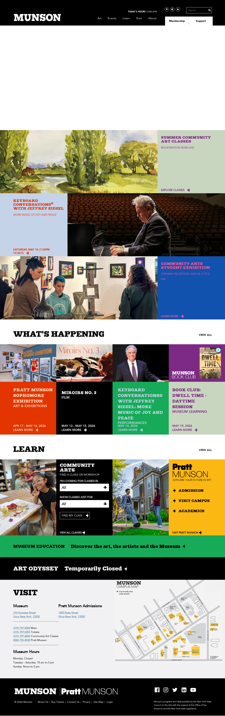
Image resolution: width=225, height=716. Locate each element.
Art (99, 18)
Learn (126, 18)
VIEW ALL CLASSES (71, 532)
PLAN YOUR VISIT (26, 124)
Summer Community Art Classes (186, 139)
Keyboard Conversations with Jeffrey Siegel (38, 204)
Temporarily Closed (93, 568)
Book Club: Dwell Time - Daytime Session (189, 398)
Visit (139, 18)
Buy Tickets (57, 702)
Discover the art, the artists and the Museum (125, 546)
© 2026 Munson (23, 702)
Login (110, 702)
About (152, 18)
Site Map (99, 702)
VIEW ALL (205, 335)
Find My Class (72, 515)
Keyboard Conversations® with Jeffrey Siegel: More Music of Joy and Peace (140, 404)
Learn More (23, 430)
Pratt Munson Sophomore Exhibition (33, 395)
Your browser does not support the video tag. (112, 82)
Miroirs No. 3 (79, 392)
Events (112, 18)
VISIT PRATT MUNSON (185, 532)
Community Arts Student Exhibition (185, 265)
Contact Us (73, 702)
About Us (43, 702)
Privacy (86, 702)
